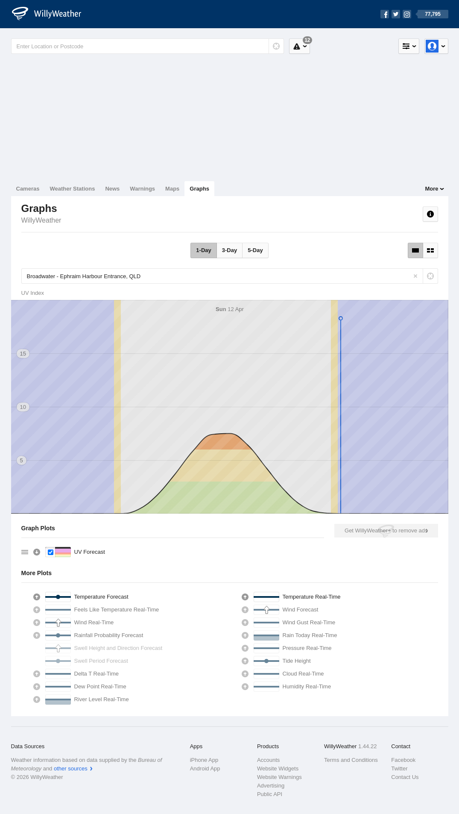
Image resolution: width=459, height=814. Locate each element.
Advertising (270, 785)
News (112, 188)
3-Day (229, 250)
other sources (71, 768)
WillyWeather (41, 220)
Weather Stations (72, 188)
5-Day (255, 250)
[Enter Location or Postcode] (147, 46)
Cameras (28, 188)
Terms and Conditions (351, 760)
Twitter (399, 768)
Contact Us (404, 777)
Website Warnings (279, 777)
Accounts (268, 760)
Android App (205, 768)
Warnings (142, 188)
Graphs (199, 188)
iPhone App (204, 760)
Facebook (403, 760)
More (431, 188)
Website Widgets (277, 768)
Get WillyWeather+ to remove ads (386, 530)
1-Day (203, 250)
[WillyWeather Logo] (51, 14)
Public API (269, 794)
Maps (172, 188)
